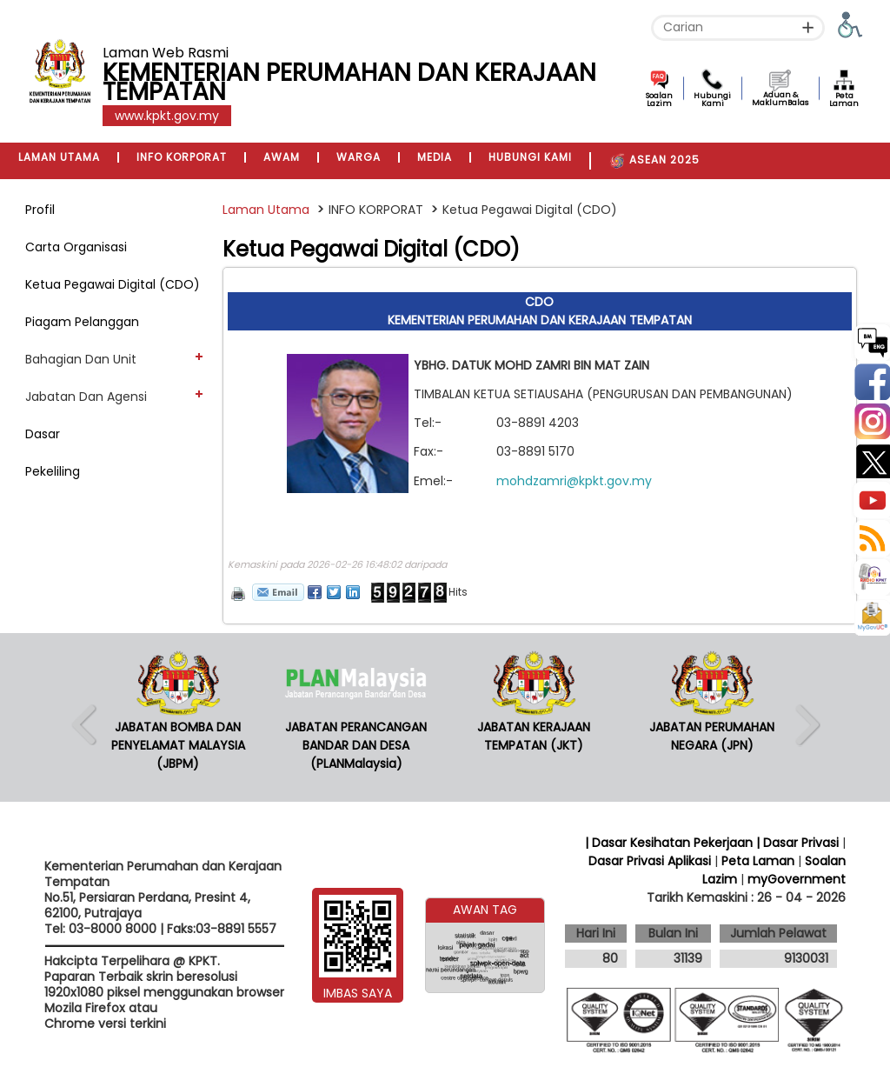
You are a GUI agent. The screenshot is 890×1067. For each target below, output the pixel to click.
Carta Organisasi (76, 247)
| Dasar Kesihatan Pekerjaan (670, 842)
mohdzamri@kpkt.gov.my (574, 481)
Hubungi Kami (712, 99)
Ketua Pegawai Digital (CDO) (112, 284)
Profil (40, 209)
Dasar (42, 434)
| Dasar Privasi (797, 842)
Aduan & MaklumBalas (780, 99)
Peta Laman (844, 99)
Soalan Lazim (659, 99)
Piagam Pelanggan (82, 321)
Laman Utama (265, 209)
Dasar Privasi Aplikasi (649, 861)
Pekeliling (52, 471)
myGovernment (796, 879)
